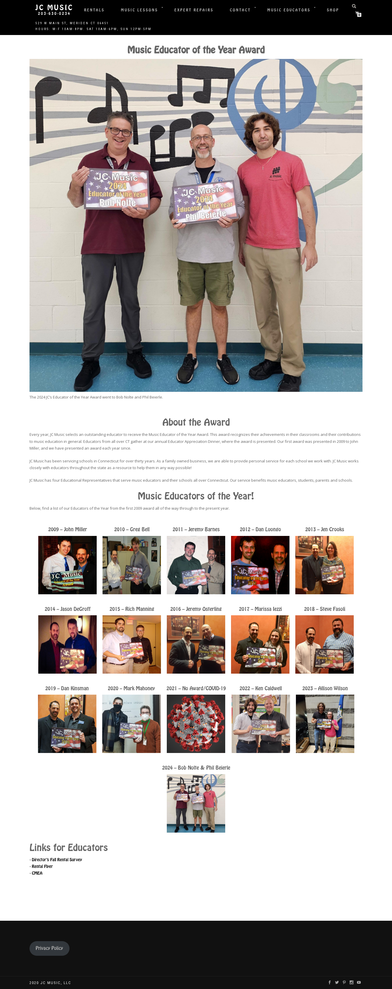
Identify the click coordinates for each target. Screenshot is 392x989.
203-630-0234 (54, 13)
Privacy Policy (49, 948)
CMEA (37, 873)
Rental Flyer (42, 866)
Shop (333, 10)
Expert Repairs (194, 10)
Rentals (94, 10)
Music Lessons (139, 10)
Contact (240, 10)
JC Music (54, 7)
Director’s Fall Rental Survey (57, 859)
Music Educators (289, 10)
